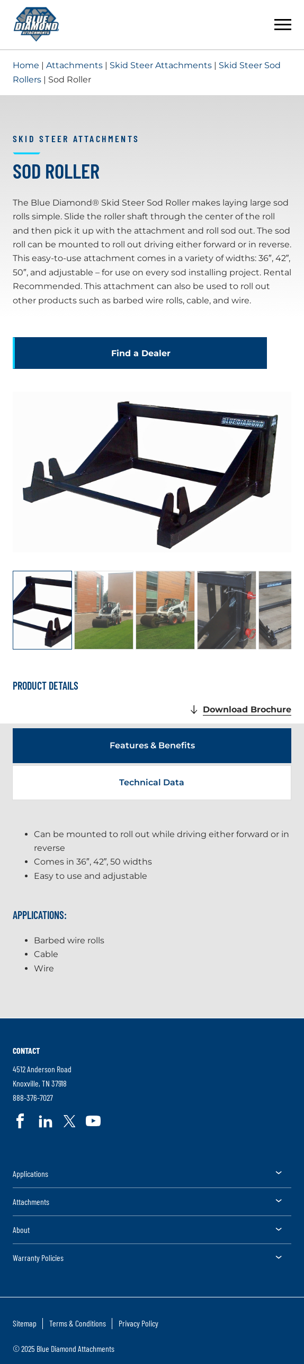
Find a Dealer (141, 353)
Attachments (74, 65)
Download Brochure (247, 709)
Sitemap (25, 1323)
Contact (26, 1050)
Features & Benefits (152, 745)
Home (26, 65)
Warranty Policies (38, 1257)
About (21, 1229)
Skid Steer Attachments (161, 65)
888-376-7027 (33, 1098)
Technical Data (151, 782)
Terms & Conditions (77, 1323)
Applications (30, 1173)
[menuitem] (152, 1177)
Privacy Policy (138, 1323)
